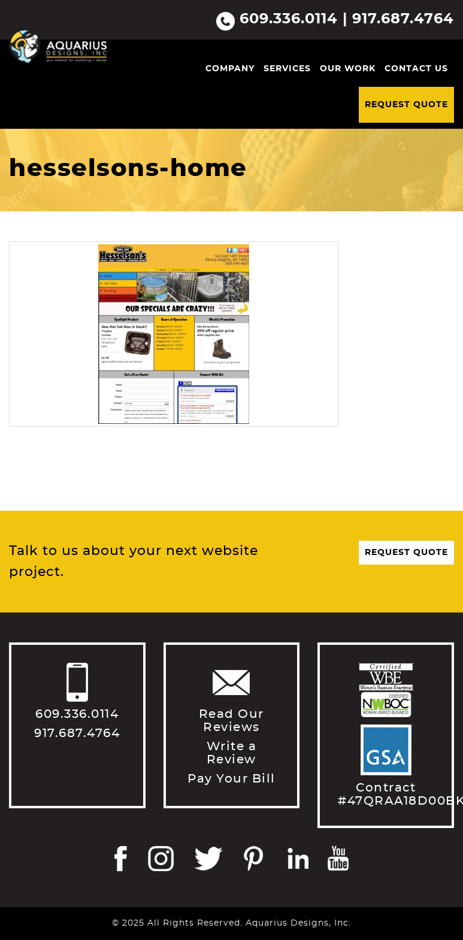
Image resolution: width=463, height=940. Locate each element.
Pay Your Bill (231, 779)
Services (287, 69)
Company (230, 69)
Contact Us (416, 69)
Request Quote (406, 105)
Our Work (348, 69)
